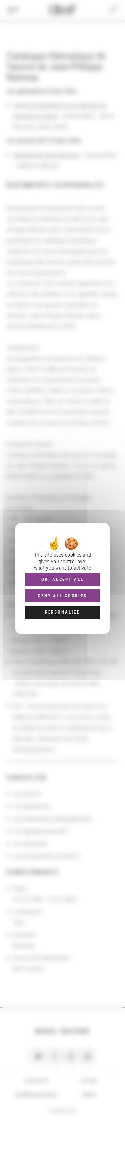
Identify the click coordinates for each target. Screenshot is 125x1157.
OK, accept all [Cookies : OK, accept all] (62, 579)
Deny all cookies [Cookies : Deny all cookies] (62, 596)
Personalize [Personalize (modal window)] (62, 612)
